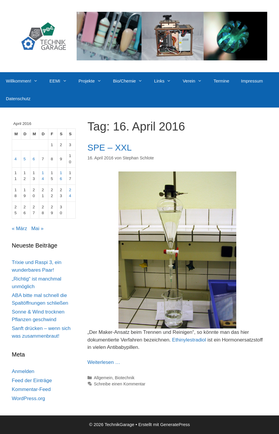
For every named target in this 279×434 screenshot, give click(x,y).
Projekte (93, 81)
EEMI (61, 81)
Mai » (37, 228)
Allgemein (103, 377)
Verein (195, 81)
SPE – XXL (110, 147)
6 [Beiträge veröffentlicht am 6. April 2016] (34, 159)
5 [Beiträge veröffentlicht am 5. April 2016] (25, 159)
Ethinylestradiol (189, 340)
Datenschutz (18, 98)
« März (19, 228)
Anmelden (23, 371)
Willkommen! (25, 81)
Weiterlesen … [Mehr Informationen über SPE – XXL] (104, 362)
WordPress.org (28, 398)
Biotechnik (125, 377)
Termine (221, 80)
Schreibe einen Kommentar (119, 384)
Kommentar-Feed (31, 389)
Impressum (252, 80)
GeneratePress (175, 424)
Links (165, 81)
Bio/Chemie (130, 81)
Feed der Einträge (32, 380)
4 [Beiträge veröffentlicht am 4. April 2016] (15, 159)
